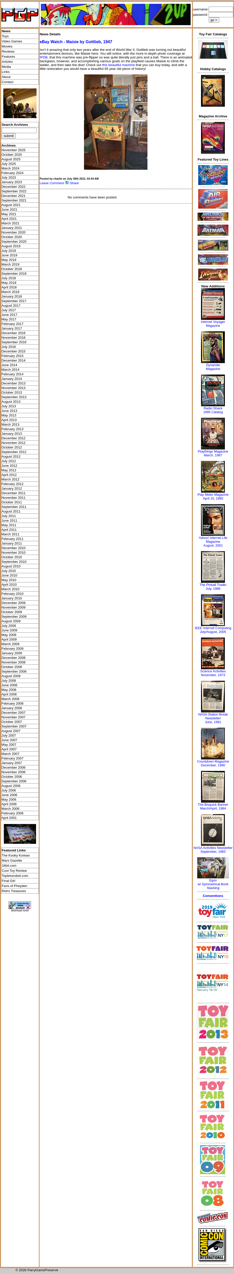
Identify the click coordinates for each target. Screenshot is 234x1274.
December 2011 (14, 493)
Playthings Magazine (213, 451)
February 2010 (13, 594)
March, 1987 (213, 455)
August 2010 (11, 566)
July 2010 (9, 571)
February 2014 (13, 374)
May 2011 (9, 525)
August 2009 (11, 621)
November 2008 (14, 662)
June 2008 (9, 685)
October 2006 (12, 777)
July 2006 (9, 790)
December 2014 (14, 360)
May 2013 (9, 415)
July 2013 (9, 406)
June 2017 (9, 315)
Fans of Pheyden (14, 886)
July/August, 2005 (213, 632)
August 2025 (11, 159)
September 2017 (14, 301)
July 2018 (9, 278)
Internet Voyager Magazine (213, 324)
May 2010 (9, 580)
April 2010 (9, 584)
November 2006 (14, 772)
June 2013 (9, 411)
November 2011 (14, 498)
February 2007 (13, 758)
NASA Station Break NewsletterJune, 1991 (213, 718)
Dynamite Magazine (213, 367)
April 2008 (9, 694)
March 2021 (10, 223)
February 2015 (13, 356)
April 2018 (9, 287)
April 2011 (9, 530)
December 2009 (14, 603)
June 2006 (9, 795)
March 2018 (10, 292)
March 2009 (10, 644)
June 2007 (9, 740)
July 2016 (9, 347)
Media (6, 67)
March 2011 (10, 534)
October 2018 (12, 269)
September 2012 (14, 452)
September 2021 (14, 200)
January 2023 (12, 182)
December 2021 (14, 196)
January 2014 (12, 379)
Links (6, 72)
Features (8, 56)
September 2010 (14, 562)
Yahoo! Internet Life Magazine (213, 539)
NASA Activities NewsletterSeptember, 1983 (212, 849)
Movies (7, 46)
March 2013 (10, 424)
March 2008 (10, 699)
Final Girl (8, 881)
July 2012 (9, 461)
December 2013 (14, 383)
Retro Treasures (14, 891)
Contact (7, 82)
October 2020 (12, 237)
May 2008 (9, 690)
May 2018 (9, 283)
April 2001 (9, 818)
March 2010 (10, 589)
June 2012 (9, 466)
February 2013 (13, 429)
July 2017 (9, 310)
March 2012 (10, 479)
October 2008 (12, 667)
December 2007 (14, 712)
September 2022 (14, 191)
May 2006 (9, 799)
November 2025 (14, 150)
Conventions (213, 896)
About (6, 77)
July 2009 (9, 626)
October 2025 (12, 155)
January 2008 (12, 708)
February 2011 (13, 539)
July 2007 (9, 735)
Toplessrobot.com (15, 876)
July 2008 (9, 680)
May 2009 (9, 635)
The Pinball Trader (212, 585)
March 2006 (10, 809)
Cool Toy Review (14, 871)
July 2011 (9, 516)
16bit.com (9, 865)
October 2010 (12, 557)
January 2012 (12, 488)
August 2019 (11, 246)
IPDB (43, 57)
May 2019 (9, 260)
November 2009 (14, 607)
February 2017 (13, 324)
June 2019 (9, 255)
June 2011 (9, 520)
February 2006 (13, 813)
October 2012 (12, 447)
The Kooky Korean (16, 855)
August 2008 (11, 676)
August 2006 (11, 786)
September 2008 (14, 671)
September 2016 (14, 342)
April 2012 (9, 475)
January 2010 (12, 598)
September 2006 (14, 781)
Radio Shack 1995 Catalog (213, 410)
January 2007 (12, 763)
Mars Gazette (12, 860)
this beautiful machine (118, 65)
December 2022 (14, 187)
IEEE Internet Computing (213, 628)
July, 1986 (213, 589)
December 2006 (14, 767)
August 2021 (11, 205)
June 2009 (9, 630)
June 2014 (9, 365)
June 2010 (9, 575)
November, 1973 (213, 675)
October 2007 (12, 722)
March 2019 (10, 264)
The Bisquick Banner (213, 804)
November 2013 (14, 388)
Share (74, 183)
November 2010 (14, 552)
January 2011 (12, 543)
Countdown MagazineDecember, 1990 (213, 763)
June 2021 (9, 209)
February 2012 (13, 484)
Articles (7, 62)
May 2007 (9, 745)
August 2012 (11, 456)
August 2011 (11, 511)
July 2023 (9, 177)
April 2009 (9, 639)
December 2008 (14, 658)
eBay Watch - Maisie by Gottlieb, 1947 (76, 42)
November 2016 (14, 337)
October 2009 (12, 612)
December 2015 (14, 351)
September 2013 (14, 397)
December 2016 (14, 333)
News (6, 31)
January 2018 (12, 296)
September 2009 (14, 616)
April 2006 (9, 804)
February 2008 (13, 703)
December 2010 (14, 548)
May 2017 (9, 319)
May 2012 (9, 470)
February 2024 (13, 173)
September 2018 (14, 273)
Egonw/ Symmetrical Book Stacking (213, 884)
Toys (5, 36)
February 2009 (13, 648)
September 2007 (14, 726)
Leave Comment (52, 183)
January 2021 (12, 228)
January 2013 (12, 434)
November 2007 (14, 717)
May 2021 (9, 214)
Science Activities (213, 671)
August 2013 (11, 401)
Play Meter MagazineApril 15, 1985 (212, 496)
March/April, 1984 (213, 808)
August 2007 (11, 731)
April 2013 (9, 420)
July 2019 (9, 251)
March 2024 (10, 168)
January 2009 (12, 653)
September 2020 (14, 241)
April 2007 (9, 749)
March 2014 (10, 369)
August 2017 (11, 305)
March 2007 (10, 754)
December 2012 (14, 438)
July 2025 (9, 164)
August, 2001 (213, 545)
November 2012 (14, 443)
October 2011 (12, 502)
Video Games (12, 41)
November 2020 (14, 232)
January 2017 (12, 328)
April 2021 (9, 219)
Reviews (8, 51)
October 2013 (12, 392)
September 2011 (14, 507)
